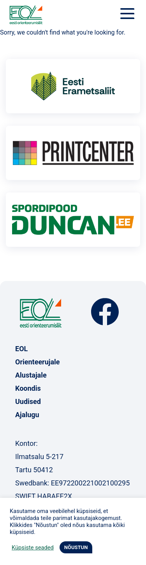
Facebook (105, 312)
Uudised (28, 401)
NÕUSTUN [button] (76, 547)
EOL (21, 349)
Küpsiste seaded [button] (33, 547)
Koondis (28, 388)
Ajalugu (27, 415)
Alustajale (31, 375)
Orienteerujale (37, 362)
